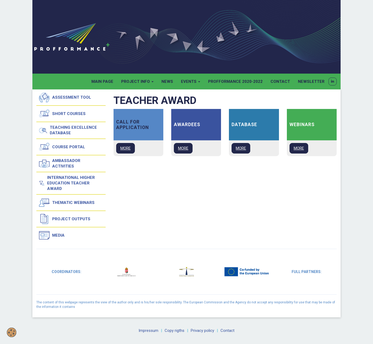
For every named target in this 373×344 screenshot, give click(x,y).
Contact (280, 81)
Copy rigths (174, 330)
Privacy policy (202, 330)
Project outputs (64, 219)
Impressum (148, 330)
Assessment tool (65, 97)
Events (190, 81)
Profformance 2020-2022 (235, 81)
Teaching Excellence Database (68, 130)
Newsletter (311, 81)
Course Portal (62, 147)
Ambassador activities (59, 163)
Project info (137, 81)
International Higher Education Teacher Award (67, 183)
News (167, 81)
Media (52, 235)
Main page (102, 81)
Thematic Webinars (67, 202)
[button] (332, 81)
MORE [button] (125, 148)
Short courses (62, 113)
